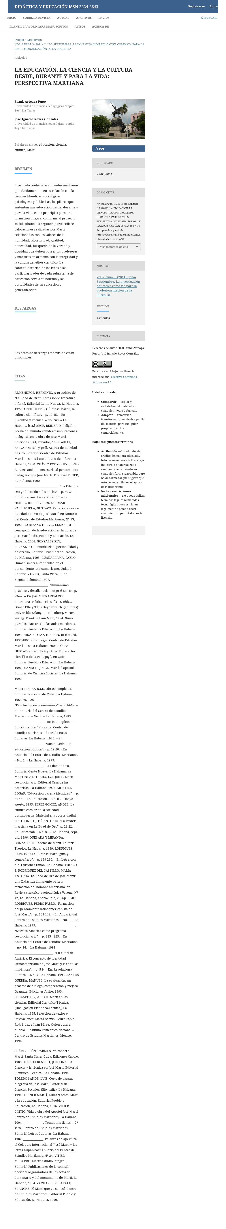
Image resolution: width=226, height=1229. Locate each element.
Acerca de (100, 26)
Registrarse (196, 6)
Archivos (84, 18)
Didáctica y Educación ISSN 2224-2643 (56, 6)
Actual (63, 18)
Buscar (209, 18)
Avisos (80, 26)
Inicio (11, 18)
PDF (101, 148)
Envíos (103, 18)
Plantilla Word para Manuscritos (38, 26)
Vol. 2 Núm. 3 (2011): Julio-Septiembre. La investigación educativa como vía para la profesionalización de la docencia (79, 46)
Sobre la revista (37, 18)
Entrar (214, 6)
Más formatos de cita (114, 247)
